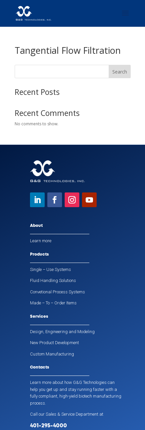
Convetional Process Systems (57, 291)
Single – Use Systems (50, 269)
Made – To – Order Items (53, 302)
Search (119, 71)
